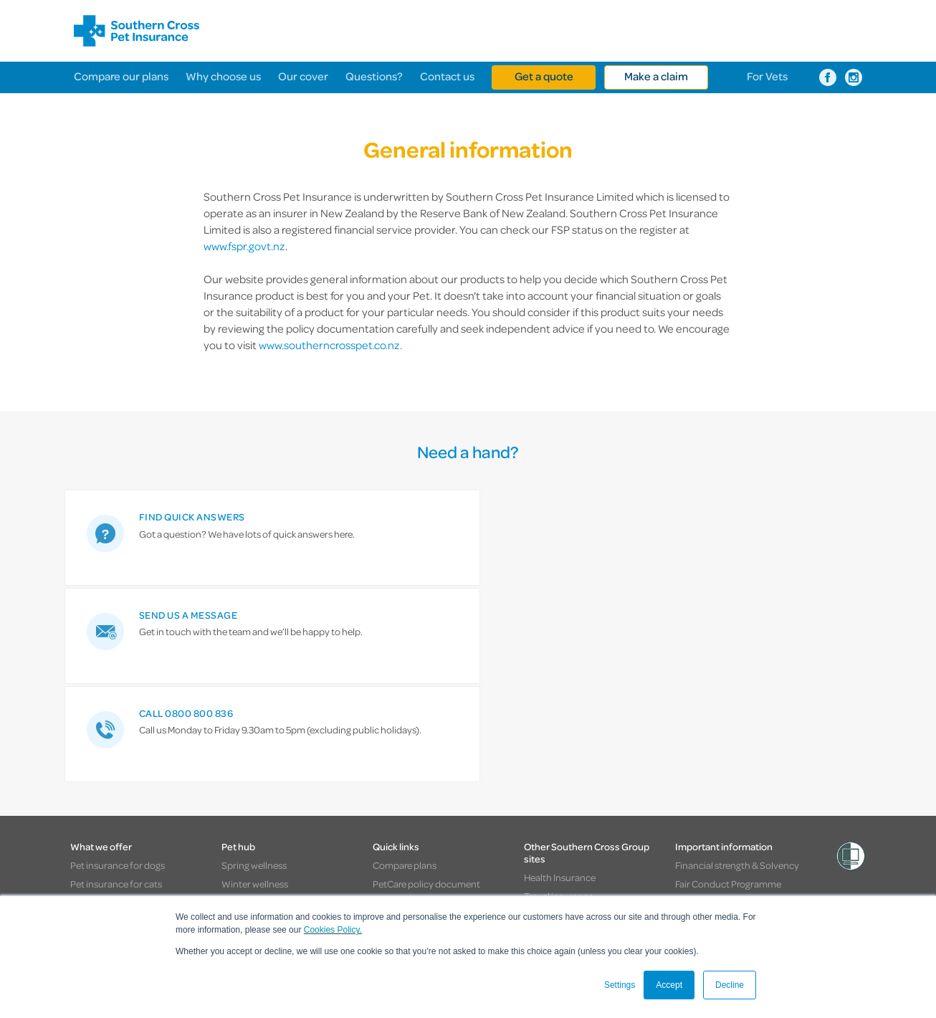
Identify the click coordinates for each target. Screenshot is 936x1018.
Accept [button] (669, 985)
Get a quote (544, 76)
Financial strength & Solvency (737, 667)
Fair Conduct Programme (728, 686)
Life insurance (553, 716)
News (232, 796)
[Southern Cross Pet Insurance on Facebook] (827, 77)
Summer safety (254, 722)
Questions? (374, 76)
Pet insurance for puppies (124, 704)
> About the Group (722, 878)
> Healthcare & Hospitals (613, 878)
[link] (196, 538)
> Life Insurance (425, 878)
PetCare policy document (426, 686)
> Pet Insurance (510, 878)
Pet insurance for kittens (121, 722)
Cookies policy (705, 778)
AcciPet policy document (426, 704)
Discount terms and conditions (740, 759)
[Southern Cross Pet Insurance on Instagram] (853, 77)
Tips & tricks (246, 778)
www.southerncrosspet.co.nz (329, 345)
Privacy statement (714, 741)
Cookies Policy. (333, 930)
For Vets (767, 76)
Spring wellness (254, 667)
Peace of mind (100, 796)
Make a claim (656, 76)
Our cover (303, 76)
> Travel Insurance (335, 878)
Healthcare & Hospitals (571, 734)
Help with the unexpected (124, 759)
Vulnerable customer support (737, 796)
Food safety (246, 704)
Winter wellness (254, 686)
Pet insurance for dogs (117, 667)
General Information (718, 704)
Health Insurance (560, 679)
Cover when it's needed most (131, 778)
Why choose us (223, 76)
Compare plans (404, 667)
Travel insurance (558, 697)
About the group (558, 753)
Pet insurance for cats (116, 686)
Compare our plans (121, 76)
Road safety (246, 741)
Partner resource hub (417, 778)
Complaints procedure (722, 722)
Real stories (245, 759)
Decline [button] (729, 985)
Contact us (447, 76)
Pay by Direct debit (412, 759)
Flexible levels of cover (117, 741)
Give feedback (403, 815)
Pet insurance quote (415, 722)
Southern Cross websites (125, 878)
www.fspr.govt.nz (244, 246)
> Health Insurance (238, 878)
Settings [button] (619, 985)
